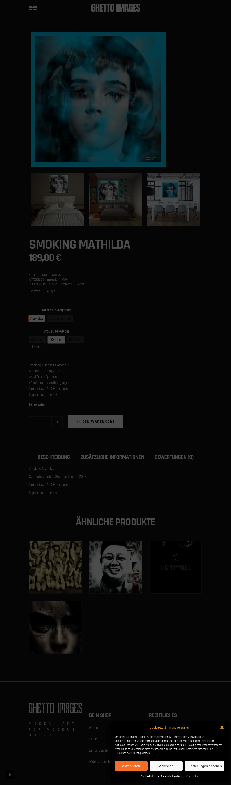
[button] (222, 727)
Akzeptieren (131, 766)
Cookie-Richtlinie (150, 776)
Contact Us (192, 776)
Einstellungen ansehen (204, 766)
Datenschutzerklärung (172, 776)
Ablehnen (166, 766)
